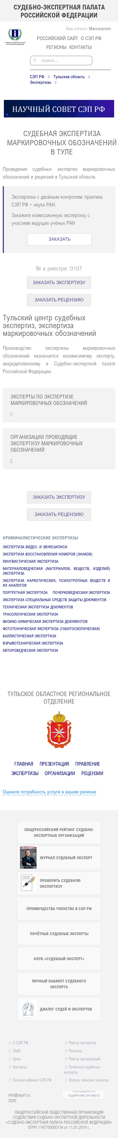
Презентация (54, 764)
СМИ (16, 1050)
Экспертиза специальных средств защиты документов (54, 599)
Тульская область (69, 76)
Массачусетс (100, 28)
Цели (16, 1058)
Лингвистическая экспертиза (30, 561)
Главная (23, 764)
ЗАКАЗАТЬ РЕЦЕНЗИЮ (59, 300)
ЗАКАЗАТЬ (59, 239)
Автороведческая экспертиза (30, 650)
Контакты (80, 47)
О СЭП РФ (91, 38)
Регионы (56, 47)
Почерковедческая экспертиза (81, 592)
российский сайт (57, 38)
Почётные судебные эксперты (81, 1069)
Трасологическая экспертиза (30, 614)
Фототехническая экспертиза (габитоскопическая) (51, 628)
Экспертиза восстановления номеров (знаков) (48, 554)
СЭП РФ (37, 76)
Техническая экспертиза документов (38, 606)
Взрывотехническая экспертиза (33, 643)
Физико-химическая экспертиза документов (45, 621)
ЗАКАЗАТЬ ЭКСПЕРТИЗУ (59, 282)
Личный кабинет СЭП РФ (32, 1079)
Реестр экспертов (82, 1042)
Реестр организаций (84, 1058)
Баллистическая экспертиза (29, 635)
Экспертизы (40, 82)
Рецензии (92, 773)
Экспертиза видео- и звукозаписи (35, 546)
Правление (87, 764)
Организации (60, 773)
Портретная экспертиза (25, 592)
